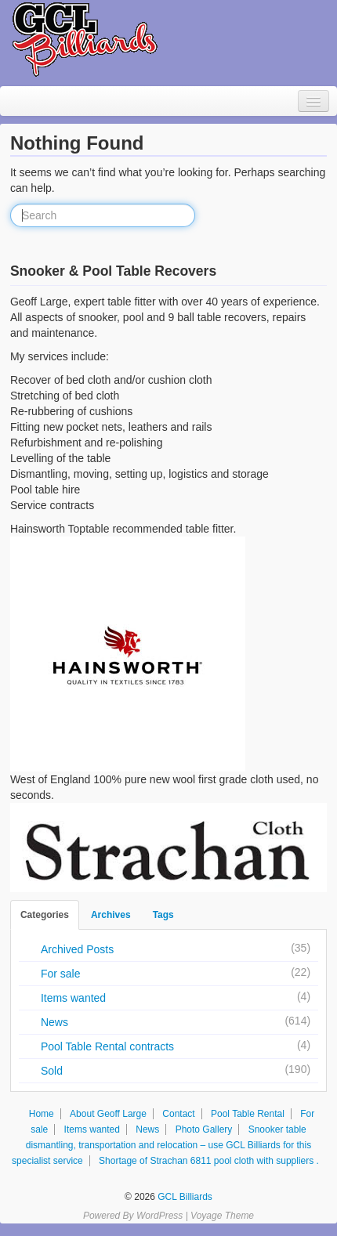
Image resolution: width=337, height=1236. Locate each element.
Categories (44, 914)
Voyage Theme (222, 1215)
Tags (163, 914)
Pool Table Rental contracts (107, 1046)
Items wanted (73, 998)
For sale (61, 973)
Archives (111, 914)
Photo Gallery (204, 1129)
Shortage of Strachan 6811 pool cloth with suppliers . (209, 1160)
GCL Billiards (183, 1196)
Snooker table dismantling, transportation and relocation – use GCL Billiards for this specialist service (161, 1145)
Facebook (170, 1175)
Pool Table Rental (247, 1113)
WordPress (159, 1215)
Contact (178, 1113)
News (54, 1022)
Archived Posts (77, 949)
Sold (52, 1070)
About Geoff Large (108, 1113)
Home (41, 1113)
